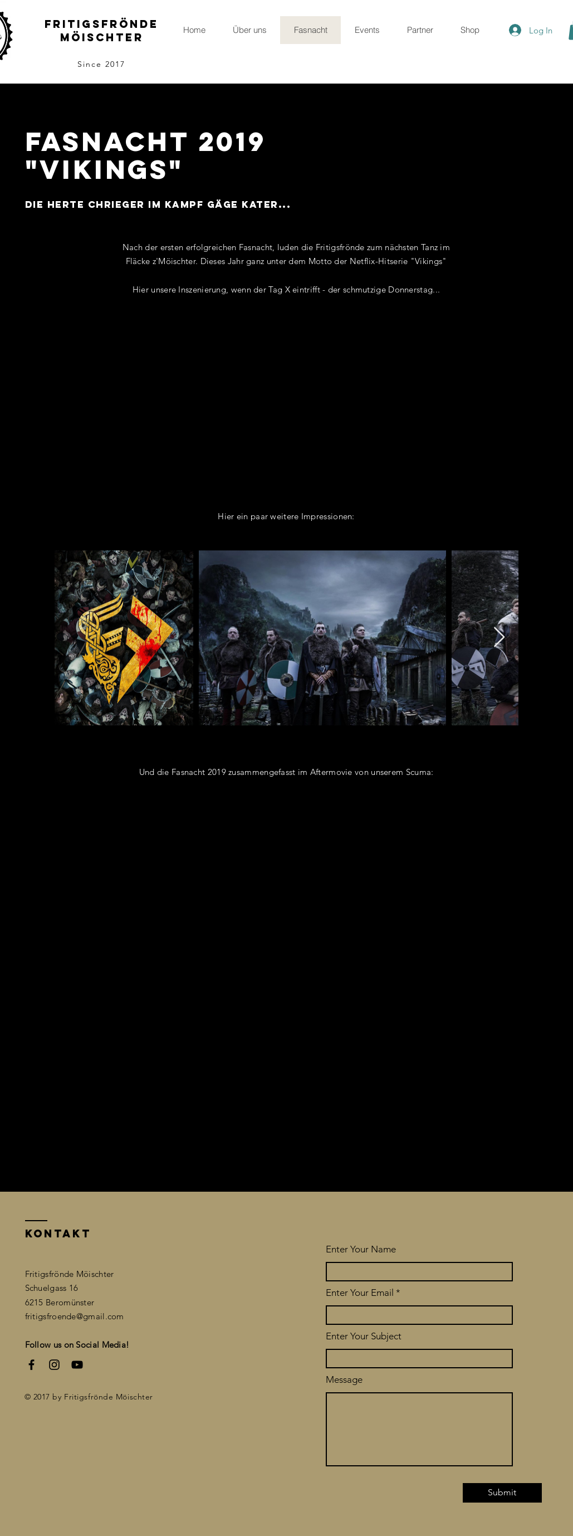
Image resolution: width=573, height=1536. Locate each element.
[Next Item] (499, 637)
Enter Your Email (360, 1293)
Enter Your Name (361, 1249)
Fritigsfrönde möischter (102, 30)
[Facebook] (31, 1365)
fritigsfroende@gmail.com (74, 1316)
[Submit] (502, 1493)
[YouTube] (77, 1365)
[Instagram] (54, 1365)
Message (344, 1379)
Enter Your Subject (363, 1336)
